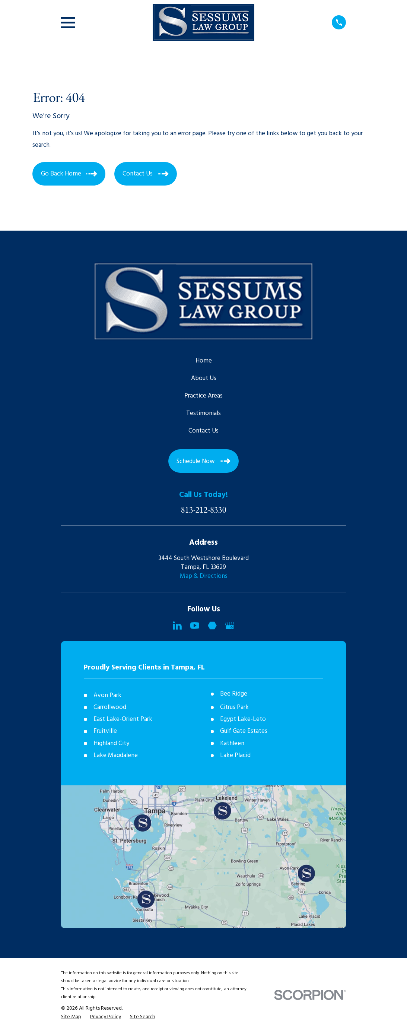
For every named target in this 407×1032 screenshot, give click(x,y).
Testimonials (203, 413)
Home (203, 361)
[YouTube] (194, 625)
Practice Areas (203, 396)
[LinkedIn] (177, 625)
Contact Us (203, 431)
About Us (203, 378)
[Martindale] (212, 625)
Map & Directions (204, 576)
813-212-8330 (203, 510)
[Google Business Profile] (229, 625)
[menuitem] (71, 1017)
